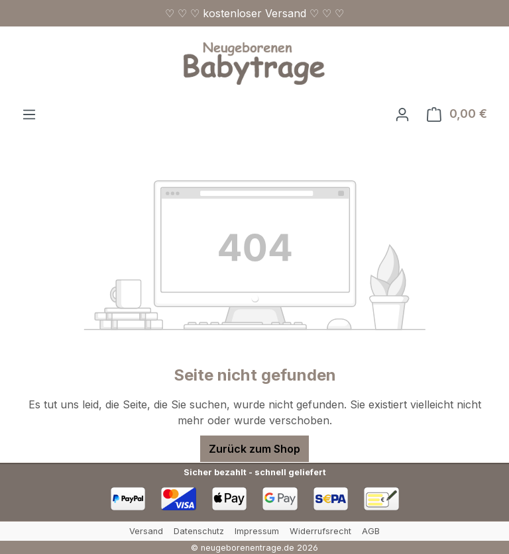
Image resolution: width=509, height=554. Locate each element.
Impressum (257, 531)
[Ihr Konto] (402, 114)
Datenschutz (199, 531)
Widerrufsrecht (320, 531)
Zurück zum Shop (254, 448)
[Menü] (29, 114)
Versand (146, 531)
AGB (371, 531)
